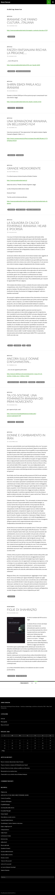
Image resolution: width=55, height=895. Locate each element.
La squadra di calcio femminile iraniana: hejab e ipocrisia (26, 226)
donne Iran (11, 36)
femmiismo (32, 382)
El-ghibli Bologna (5, 804)
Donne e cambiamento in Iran (26, 436)
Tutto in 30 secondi (6, 861)
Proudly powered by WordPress (8, 893)
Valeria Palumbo (5, 870)
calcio (10, 345)
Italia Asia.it (4, 832)
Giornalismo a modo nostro (8, 817)
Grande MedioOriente (24, 168)
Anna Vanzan (5, 2)
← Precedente (23, 683)
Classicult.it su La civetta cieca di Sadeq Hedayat (14, 774)
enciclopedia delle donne (7, 807)
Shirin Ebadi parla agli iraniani (24, 86)
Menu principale (53, 2)
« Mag (3, 750)
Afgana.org (4, 792)
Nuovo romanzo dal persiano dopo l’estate (12, 762)
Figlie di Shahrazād (22, 609)
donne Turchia (21, 209)
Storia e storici (5, 857)
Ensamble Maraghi (6, 811)
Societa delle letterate (7, 851)
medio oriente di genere (33, 209)
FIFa (24, 345)
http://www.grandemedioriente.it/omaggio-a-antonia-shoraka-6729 (27, 30)
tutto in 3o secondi (6, 864)
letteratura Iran (21, 675)
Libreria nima (4, 839)
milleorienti (4, 842)
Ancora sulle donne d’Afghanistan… (23, 360)
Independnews (5, 829)
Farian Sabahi (4, 814)
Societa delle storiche (7, 854)
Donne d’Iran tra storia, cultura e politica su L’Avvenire (15, 768)
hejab (28, 345)
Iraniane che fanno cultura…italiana (22, 21)
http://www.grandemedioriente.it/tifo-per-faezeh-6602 (23, 65)
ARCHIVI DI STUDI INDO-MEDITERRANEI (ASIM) (14, 795)
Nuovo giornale (5, 845)
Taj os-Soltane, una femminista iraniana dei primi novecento (25, 398)
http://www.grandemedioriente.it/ (17, 180)
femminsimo (20, 421)
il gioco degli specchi (6, 826)
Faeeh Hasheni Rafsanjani (23, 71)
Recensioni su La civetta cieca (9, 771)
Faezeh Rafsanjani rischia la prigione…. (26, 51)
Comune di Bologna (6, 801)
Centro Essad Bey (6, 798)
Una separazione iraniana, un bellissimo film (27, 122)
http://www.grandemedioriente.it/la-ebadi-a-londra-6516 (24, 101)
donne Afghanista (13, 382)
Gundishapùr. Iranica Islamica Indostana (11, 823)
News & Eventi (5, 725)
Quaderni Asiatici (5, 848)
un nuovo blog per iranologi (8, 867)
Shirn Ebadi (20, 107)
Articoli (9, 16)
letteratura (40, 382)
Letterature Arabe (6, 836)
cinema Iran (11, 155)
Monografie (11, 606)
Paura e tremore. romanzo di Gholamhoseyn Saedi (14, 765)
